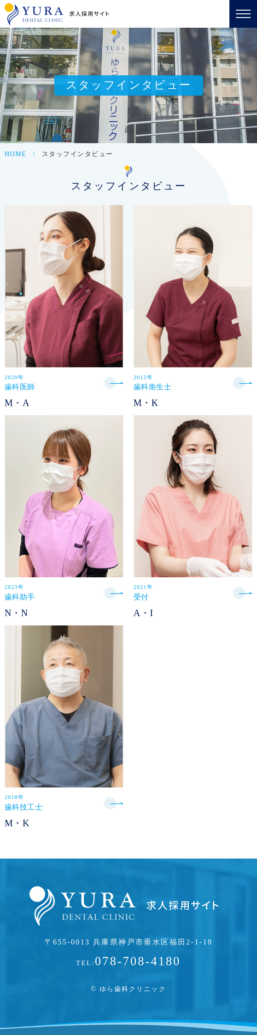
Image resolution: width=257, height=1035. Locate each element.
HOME (15, 154)
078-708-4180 (138, 961)
